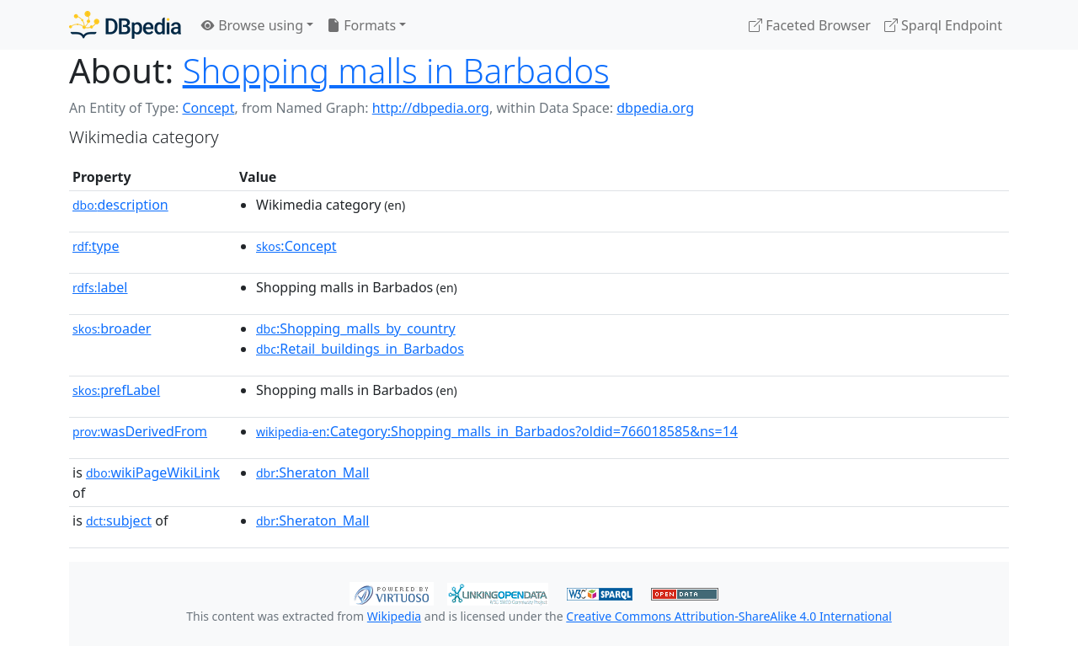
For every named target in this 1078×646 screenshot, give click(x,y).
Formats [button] (361, 25)
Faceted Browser (810, 25)
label (100, 287)
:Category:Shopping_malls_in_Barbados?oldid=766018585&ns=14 (497, 431)
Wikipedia (394, 616)
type (96, 246)
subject (119, 520)
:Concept (296, 246)
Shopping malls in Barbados (396, 70)
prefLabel (116, 390)
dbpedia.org (655, 108)
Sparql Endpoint (943, 25)
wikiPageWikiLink (153, 472)
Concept (208, 108)
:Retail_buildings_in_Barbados (360, 348)
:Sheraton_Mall (312, 472)
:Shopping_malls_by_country (356, 328)
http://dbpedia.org (430, 108)
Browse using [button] (252, 25)
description (120, 204)
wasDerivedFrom (139, 431)
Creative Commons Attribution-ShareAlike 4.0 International (728, 616)
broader (111, 328)
